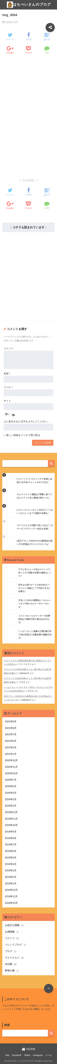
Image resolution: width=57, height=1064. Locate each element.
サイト (7, 401)
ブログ (11, 951)
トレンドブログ (16, 945)
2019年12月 (11, 812)
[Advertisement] (28, 93)
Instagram (38, 1055)
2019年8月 (10, 838)
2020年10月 (11, 773)
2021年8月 (10, 728)
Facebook (16, 1055)
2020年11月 (11, 767)
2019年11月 (11, 818)
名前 (7, 373)
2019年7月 (10, 844)
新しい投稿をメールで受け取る (23, 435)
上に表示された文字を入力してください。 (27, 421)
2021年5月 (10, 747)
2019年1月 (10, 883)
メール (8, 387)
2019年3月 (10, 870)
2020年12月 (11, 760)
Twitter (27, 1055)
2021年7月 (10, 734)
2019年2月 (10, 877)
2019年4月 (10, 864)
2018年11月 (11, 896)
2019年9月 (10, 831)
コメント (8, 348)
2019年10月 (11, 825)
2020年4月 (10, 793)
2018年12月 (11, 890)
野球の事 (12, 971)
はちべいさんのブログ (29, 4)
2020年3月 (10, 799)
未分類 (11, 964)
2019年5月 (10, 857)
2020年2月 (10, 805)
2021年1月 (10, 754)
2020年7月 (10, 780)
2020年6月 (10, 786)
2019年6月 (10, 851)
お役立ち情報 (14, 925)
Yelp (7, 1055)
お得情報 (12, 932)
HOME (28, 1049)
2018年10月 (11, 903)
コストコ (12, 938)
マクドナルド (14, 958)
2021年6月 (10, 741)
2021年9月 (10, 721)
